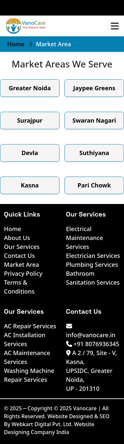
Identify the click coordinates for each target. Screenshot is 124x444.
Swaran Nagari (94, 120)
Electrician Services (93, 256)
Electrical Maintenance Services (84, 238)
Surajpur (30, 120)
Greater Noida (30, 88)
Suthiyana (94, 153)
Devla (29, 153)
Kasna (30, 185)
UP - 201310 (83, 388)
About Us (17, 238)
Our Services (22, 247)
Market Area (21, 264)
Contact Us (19, 256)
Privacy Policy (23, 273)
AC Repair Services (30, 326)
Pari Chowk (94, 185)
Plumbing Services (92, 264)
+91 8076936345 (92, 344)
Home (16, 44)
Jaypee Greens (94, 88)
